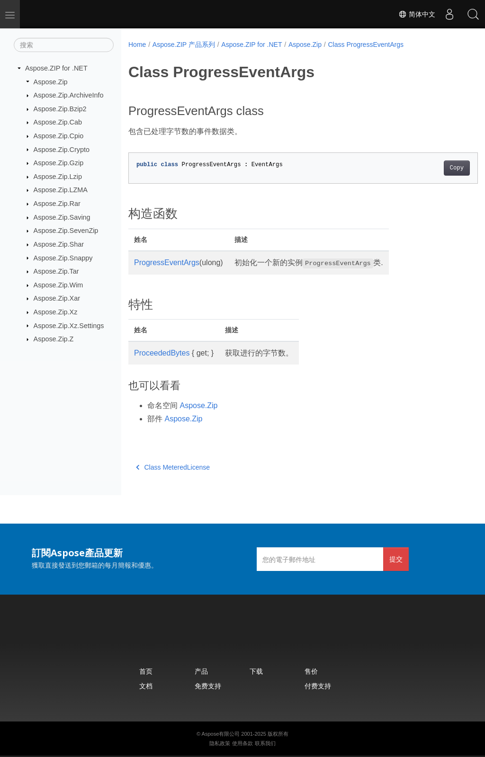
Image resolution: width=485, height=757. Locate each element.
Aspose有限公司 (221, 734)
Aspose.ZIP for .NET (56, 68)
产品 (201, 671)
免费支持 (208, 685)
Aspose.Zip (51, 81)
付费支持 (318, 685)
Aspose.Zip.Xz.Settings (69, 325)
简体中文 (416, 14)
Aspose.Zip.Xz (56, 312)
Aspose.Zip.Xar (57, 298)
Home (137, 44)
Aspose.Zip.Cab (58, 122)
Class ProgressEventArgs (366, 44)
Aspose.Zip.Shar (59, 244)
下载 (256, 671)
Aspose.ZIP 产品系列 (184, 44)
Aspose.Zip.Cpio (59, 136)
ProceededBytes (161, 353)
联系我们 (265, 743)
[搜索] (64, 45)
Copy (432, 168)
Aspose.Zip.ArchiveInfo (69, 95)
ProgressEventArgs (166, 262)
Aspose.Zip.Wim (58, 285)
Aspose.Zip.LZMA (61, 190)
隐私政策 (219, 743)
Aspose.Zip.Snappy (63, 257)
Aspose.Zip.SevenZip (66, 230)
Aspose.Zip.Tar (56, 271)
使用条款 (242, 743)
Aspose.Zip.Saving (62, 217)
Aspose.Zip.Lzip (58, 176)
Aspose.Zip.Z (54, 339)
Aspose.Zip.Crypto (62, 149)
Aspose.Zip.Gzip (59, 163)
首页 (146, 671)
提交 (396, 558)
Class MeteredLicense (173, 467)
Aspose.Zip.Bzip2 (60, 109)
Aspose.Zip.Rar (57, 203)
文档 (146, 685)
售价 (311, 671)
